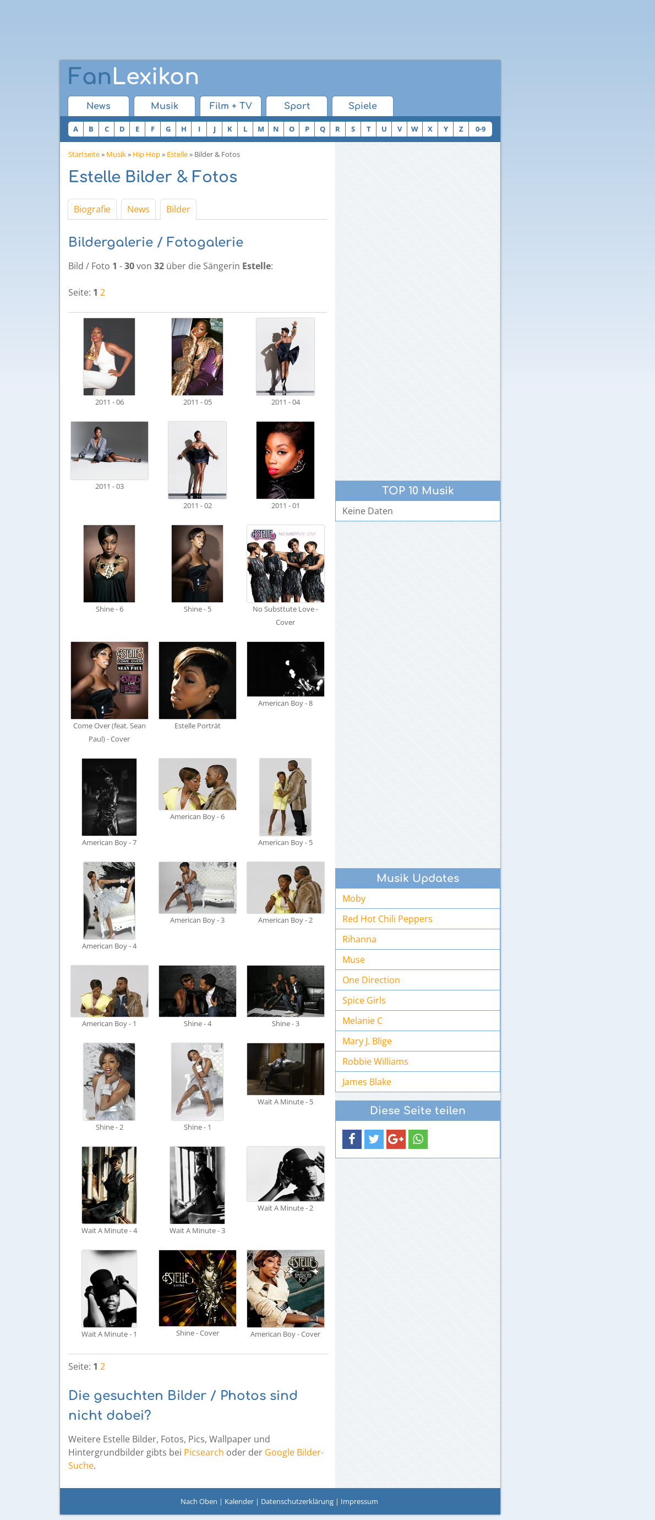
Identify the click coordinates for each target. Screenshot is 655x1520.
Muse (353, 960)
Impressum (359, 1501)
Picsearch (204, 1452)
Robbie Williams (375, 1061)
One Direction (371, 980)
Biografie (92, 209)
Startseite (84, 154)
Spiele (362, 106)
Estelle (177, 154)
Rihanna (359, 939)
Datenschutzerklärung (297, 1501)
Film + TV (231, 106)
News (98, 106)
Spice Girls (364, 1000)
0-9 (480, 129)
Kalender (239, 1501)
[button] (352, 1139)
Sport (297, 106)
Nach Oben (199, 1501)
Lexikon (133, 77)
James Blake (366, 1082)
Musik (164, 106)
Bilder (178, 209)
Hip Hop (146, 154)
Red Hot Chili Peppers (387, 919)
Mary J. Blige (367, 1041)
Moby (353, 898)
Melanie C (362, 1021)
